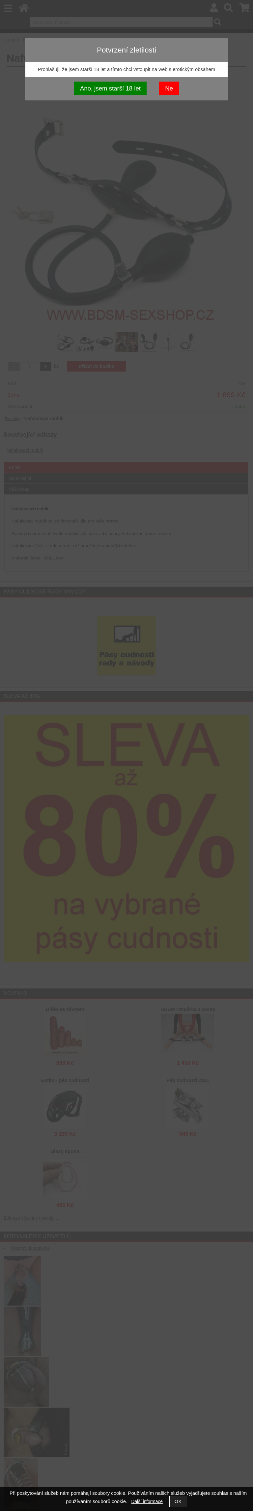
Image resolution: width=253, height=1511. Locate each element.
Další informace (147, 1501)
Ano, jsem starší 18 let (110, 88)
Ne (169, 88)
